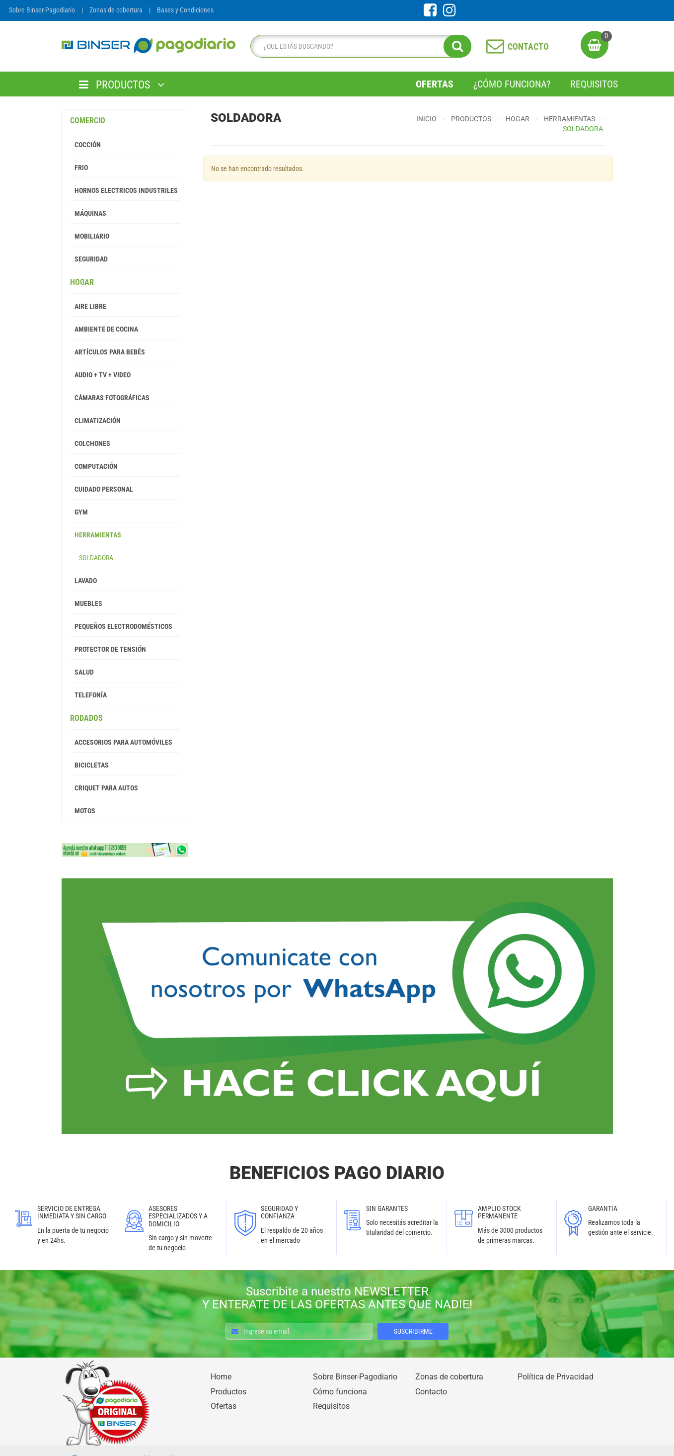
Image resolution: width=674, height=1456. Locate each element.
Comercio (87, 120)
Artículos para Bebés (107, 352)
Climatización (95, 421)
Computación (94, 466)
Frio (79, 167)
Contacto (431, 1391)
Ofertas (434, 84)
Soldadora (91, 558)
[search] (358, 46)
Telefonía (88, 695)
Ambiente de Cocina (104, 329)
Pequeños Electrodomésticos (121, 626)
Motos (82, 811)
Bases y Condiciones (185, 10)
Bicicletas (89, 765)
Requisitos (594, 84)
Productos (471, 119)
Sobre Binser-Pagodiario (42, 10)
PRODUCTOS (121, 85)
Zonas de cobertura (116, 10)
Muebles (86, 603)
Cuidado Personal (101, 489)
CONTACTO (517, 46)
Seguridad (89, 259)
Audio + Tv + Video (100, 375)
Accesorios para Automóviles (121, 742)
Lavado (83, 581)
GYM (79, 512)
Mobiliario (89, 236)
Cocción (85, 145)
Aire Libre (88, 306)
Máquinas (88, 213)
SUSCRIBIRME (413, 1331)
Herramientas (95, 535)
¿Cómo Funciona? (511, 84)
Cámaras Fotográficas (110, 398)
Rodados (86, 718)
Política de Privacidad (556, 1376)
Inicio (426, 119)
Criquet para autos (104, 788)
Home (221, 1376)
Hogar (82, 282)
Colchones (90, 443)
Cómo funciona (340, 1391)
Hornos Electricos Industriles (124, 190)
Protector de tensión (108, 649)
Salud (82, 672)
